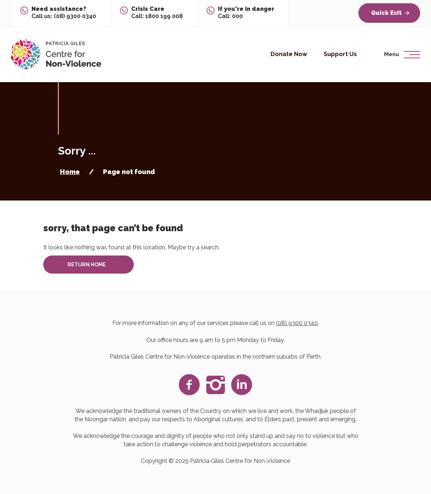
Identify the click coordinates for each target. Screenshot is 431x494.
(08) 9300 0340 (297, 323)
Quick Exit (390, 12)
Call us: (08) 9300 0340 (63, 12)
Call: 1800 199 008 (157, 12)
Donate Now (289, 54)
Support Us (340, 54)
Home (70, 172)
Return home (87, 264)
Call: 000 (246, 12)
